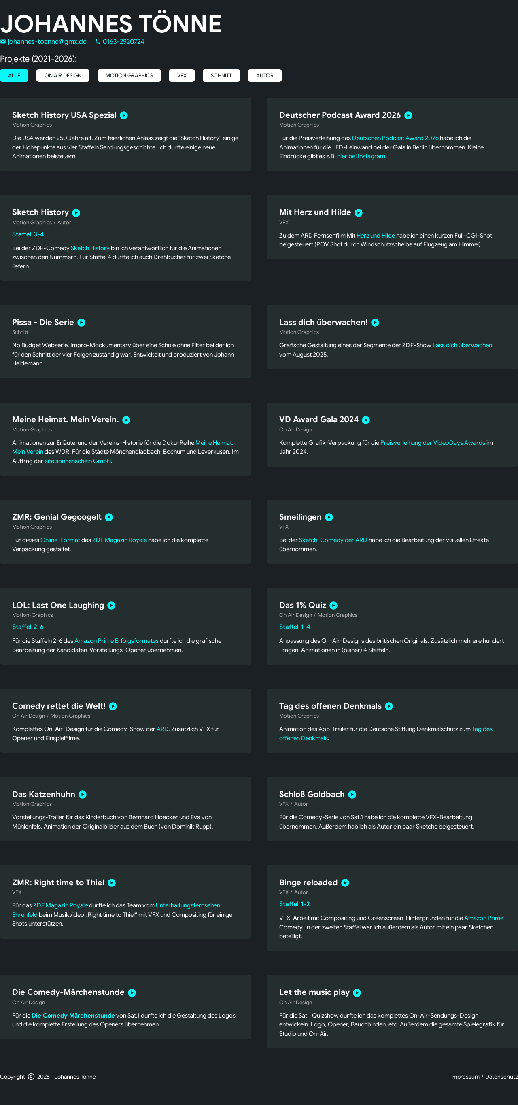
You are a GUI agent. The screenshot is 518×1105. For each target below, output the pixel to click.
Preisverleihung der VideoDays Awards (432, 442)
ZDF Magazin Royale (119, 540)
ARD (162, 729)
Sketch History (90, 248)
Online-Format (60, 540)
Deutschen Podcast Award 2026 (395, 138)
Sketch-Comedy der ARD (333, 540)
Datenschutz (501, 1076)
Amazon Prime (483, 918)
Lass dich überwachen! (463, 345)
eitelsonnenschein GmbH (78, 461)
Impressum (465, 1076)
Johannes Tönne (111, 24)
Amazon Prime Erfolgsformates (116, 640)
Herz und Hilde (376, 235)
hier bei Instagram (361, 156)
